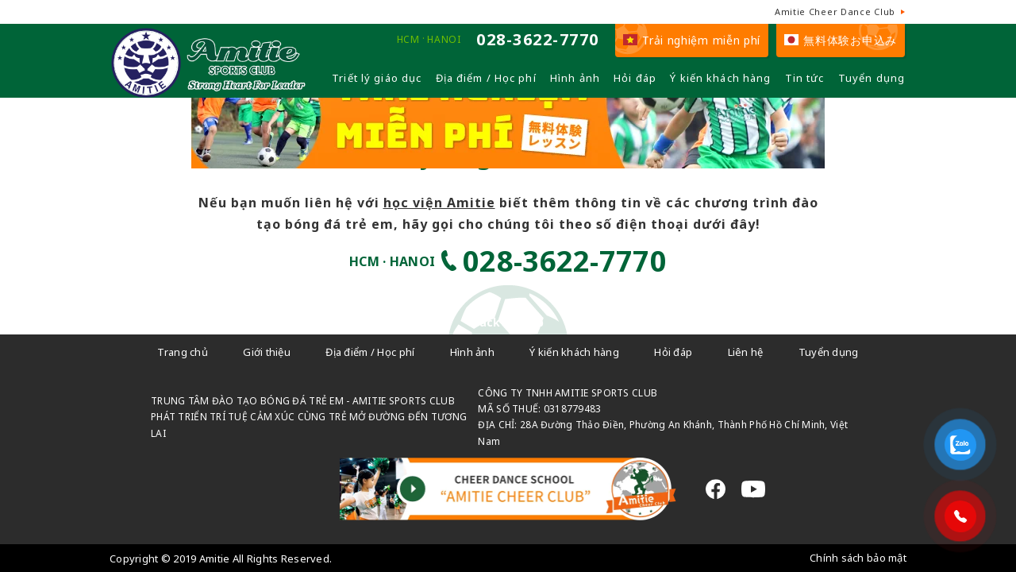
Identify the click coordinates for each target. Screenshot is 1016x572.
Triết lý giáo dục (376, 78)
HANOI (443, 39)
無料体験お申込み (840, 40)
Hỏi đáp (635, 78)
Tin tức (805, 78)
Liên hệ (746, 352)
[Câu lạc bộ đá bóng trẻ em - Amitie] (208, 91)
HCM (408, 39)
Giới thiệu (267, 352)
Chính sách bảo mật (858, 558)
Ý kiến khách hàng (720, 78)
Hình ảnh (575, 78)
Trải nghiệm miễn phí (691, 40)
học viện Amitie (439, 202)
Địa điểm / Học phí (486, 78)
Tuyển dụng (871, 78)
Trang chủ (182, 352)
